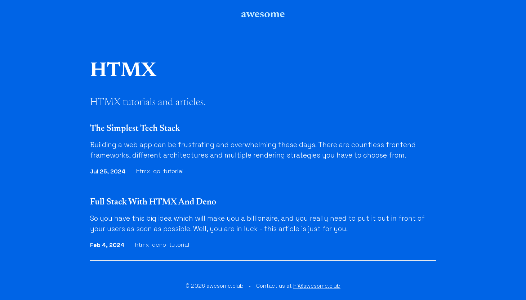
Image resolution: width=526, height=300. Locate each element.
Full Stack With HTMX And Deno (153, 202)
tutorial (173, 171)
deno (159, 244)
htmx (143, 171)
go (156, 171)
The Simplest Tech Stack (135, 128)
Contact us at (298, 285)
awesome (263, 14)
